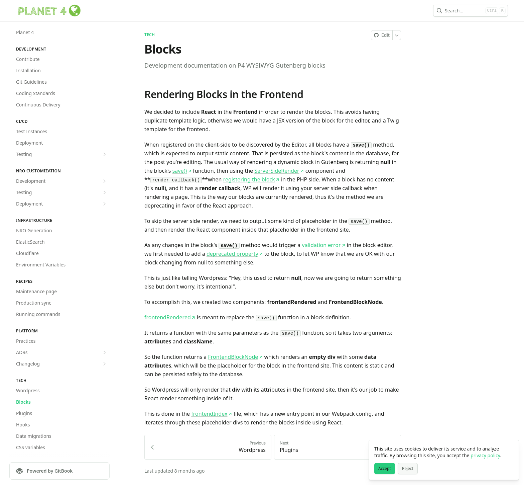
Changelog (62, 363)
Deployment (29, 143)
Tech (149, 34)
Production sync (33, 303)
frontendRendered (169, 317)
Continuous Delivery (38, 104)
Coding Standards (35, 93)
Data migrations (33, 436)
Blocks (23, 402)
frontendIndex (211, 413)
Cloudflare (27, 253)
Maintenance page (36, 291)
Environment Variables (41, 264)
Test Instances (31, 131)
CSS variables (30, 447)
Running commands (38, 314)
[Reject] (408, 468)
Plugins (24, 413)
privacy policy (485, 455)
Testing (62, 154)
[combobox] (464, 11)
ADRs (62, 352)
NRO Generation (34, 230)
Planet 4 (25, 32)
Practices (26, 341)
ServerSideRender (279, 170)
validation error (324, 245)
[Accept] (384, 468)
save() (181, 170)
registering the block (251, 179)
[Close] (510, 448)
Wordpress (28, 390)
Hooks (23, 424)
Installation (28, 70)
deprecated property (235, 253)
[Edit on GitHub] (382, 35)
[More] (397, 35)
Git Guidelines (31, 82)
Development (62, 181)
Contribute (28, 59)
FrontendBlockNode (235, 356)
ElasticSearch (30, 242)
